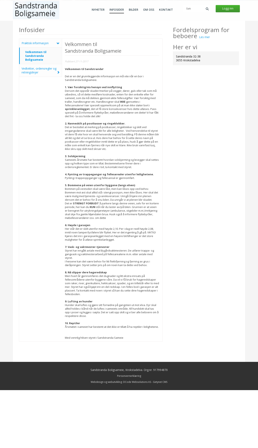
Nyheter (98, 9)
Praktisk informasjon (35, 101)
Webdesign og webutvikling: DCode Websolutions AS (121, 440)
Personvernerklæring (129, 433)
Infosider (116, 9)
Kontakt (166, 9)
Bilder (133, 9)
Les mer (204, 95)
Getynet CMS (160, 440)
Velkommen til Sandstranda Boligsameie (35, 113)
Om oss (148, 9)
